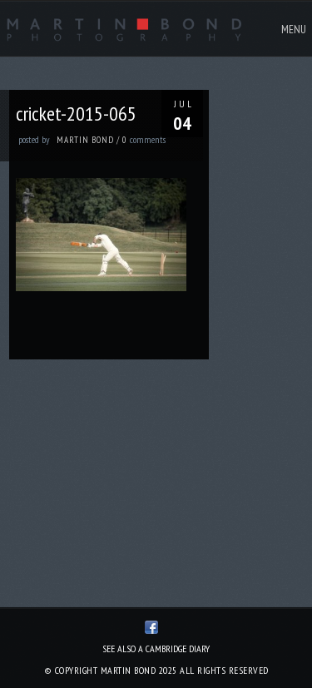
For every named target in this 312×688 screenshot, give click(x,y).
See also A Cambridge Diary (156, 648)
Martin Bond (85, 140)
